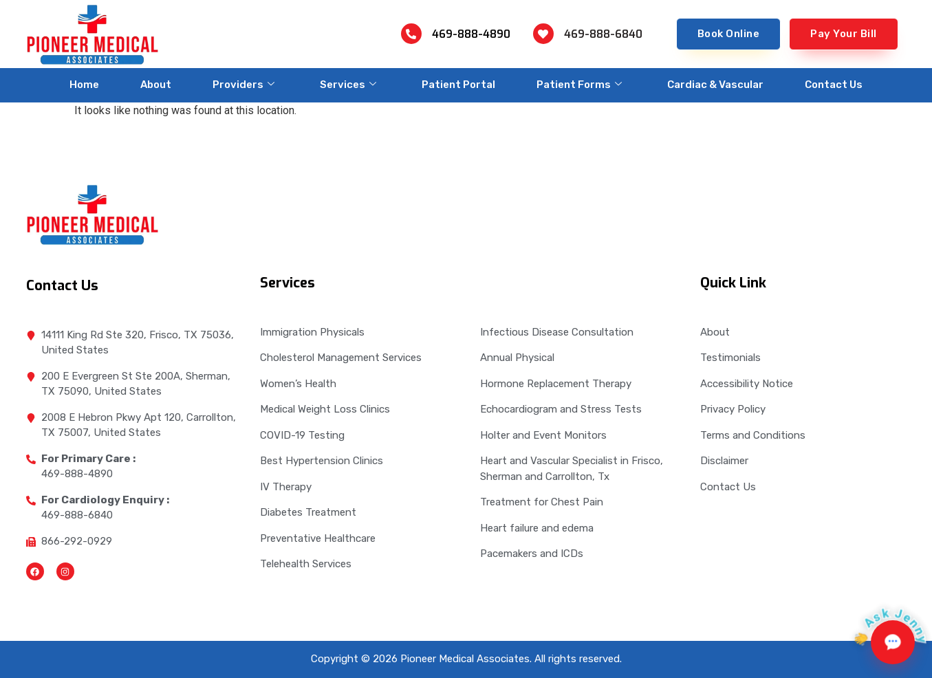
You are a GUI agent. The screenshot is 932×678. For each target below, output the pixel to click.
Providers (243, 84)
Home (84, 84)
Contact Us (834, 84)
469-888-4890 (471, 34)
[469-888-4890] (411, 33)
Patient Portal (458, 84)
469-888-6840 (603, 34)
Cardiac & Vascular (715, 84)
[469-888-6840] (543, 33)
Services (348, 84)
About (155, 84)
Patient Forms (579, 84)
